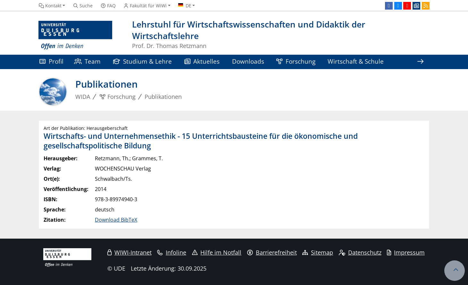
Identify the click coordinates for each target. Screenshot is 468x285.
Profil (51, 61)
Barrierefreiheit (272, 252)
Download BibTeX (116, 219)
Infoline (171, 252)
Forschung (295, 61)
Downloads (248, 61)
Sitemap (317, 252)
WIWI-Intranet (129, 252)
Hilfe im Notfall (217, 252)
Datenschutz (360, 252)
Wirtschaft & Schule (356, 61)
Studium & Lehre (142, 61)
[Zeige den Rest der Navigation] (420, 62)
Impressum (406, 252)
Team (87, 61)
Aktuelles (202, 61)
